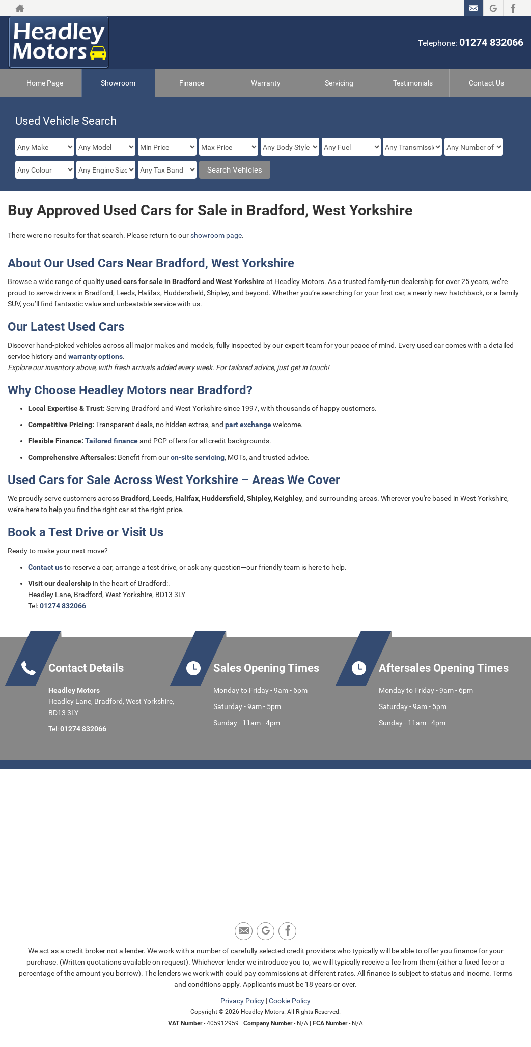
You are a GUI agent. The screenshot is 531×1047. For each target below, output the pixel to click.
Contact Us (486, 83)
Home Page (44, 83)
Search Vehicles (234, 170)
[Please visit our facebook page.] (513, 8)
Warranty (266, 83)
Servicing (339, 83)
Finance (191, 83)
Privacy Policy (242, 1001)
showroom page (216, 235)
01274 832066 (491, 42)
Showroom (118, 83)
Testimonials (413, 83)
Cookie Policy (290, 1001)
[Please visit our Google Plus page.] (493, 8)
